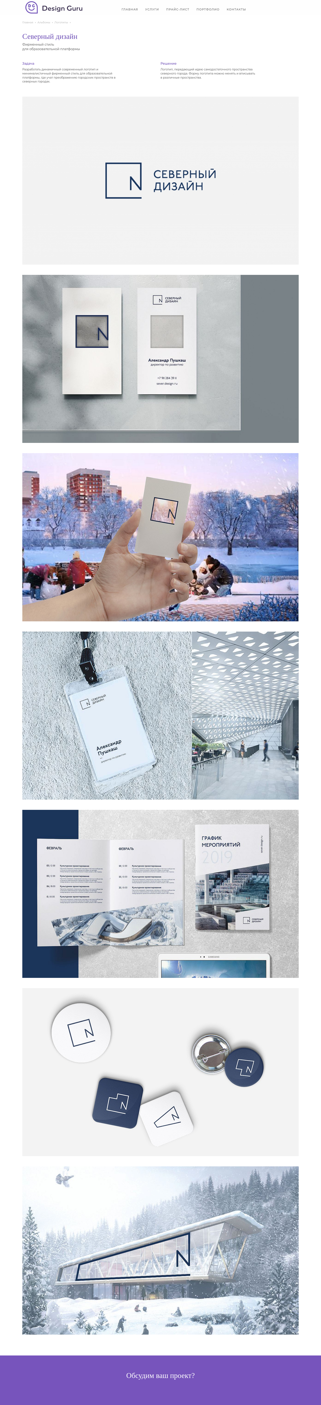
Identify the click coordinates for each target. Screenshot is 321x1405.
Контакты (236, 9)
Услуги (152, 9)
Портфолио (208, 9)
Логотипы (61, 22)
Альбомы (43, 22)
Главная (130, 9)
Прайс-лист (177, 9)
